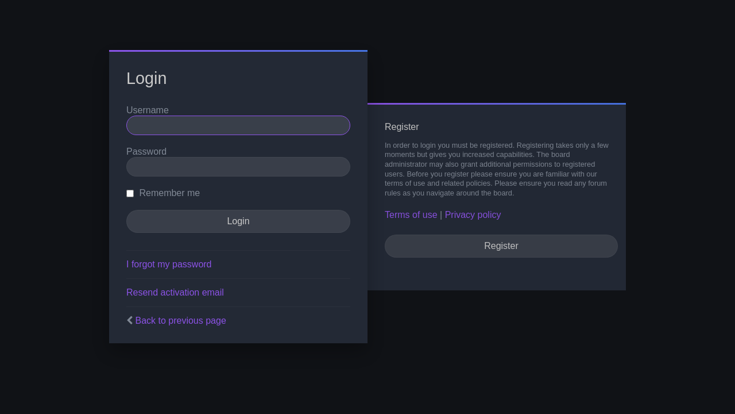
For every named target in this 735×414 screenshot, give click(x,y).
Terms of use (411, 215)
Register (501, 246)
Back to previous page (180, 320)
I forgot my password (169, 264)
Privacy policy (473, 215)
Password (146, 151)
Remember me (163, 193)
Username (147, 110)
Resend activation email (175, 292)
